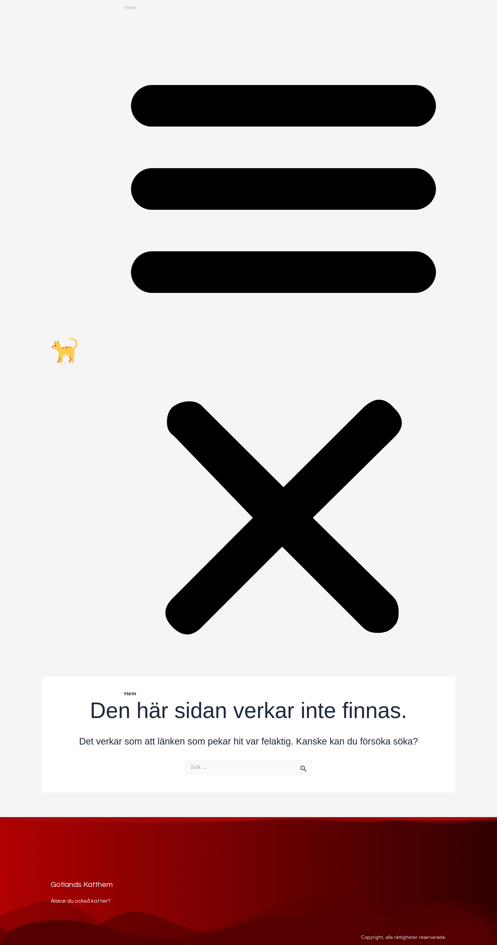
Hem (130, 7)
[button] (283, 351)
